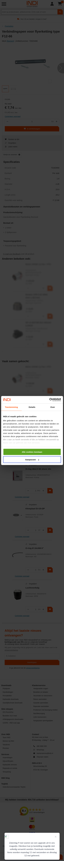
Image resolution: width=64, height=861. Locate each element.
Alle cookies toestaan (32, 452)
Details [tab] (32, 407)
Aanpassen (32, 459)
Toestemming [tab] (11, 407)
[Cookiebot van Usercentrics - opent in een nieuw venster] (49, 399)
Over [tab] (52, 407)
